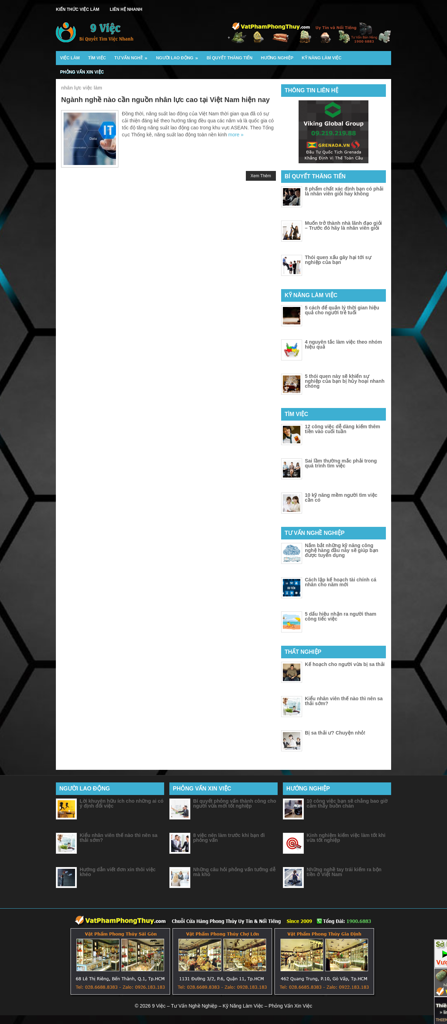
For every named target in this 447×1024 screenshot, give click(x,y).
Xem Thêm (261, 175)
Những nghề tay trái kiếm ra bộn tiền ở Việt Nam (344, 872)
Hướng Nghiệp (277, 58)
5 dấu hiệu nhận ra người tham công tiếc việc (340, 616)
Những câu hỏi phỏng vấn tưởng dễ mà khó (234, 872)
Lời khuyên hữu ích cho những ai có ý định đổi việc (121, 803)
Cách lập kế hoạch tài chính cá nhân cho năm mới (340, 582)
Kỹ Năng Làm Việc (322, 58)
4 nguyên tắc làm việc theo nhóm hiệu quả (343, 344)
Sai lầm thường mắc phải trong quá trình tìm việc (341, 463)
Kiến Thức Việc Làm (77, 9)
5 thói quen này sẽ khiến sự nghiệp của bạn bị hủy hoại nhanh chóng (344, 381)
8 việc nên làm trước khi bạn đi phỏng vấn (229, 837)
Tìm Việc (97, 58)
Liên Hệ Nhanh (126, 9)
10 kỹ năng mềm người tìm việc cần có (341, 497)
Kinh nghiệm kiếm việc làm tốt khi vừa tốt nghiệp (346, 837)
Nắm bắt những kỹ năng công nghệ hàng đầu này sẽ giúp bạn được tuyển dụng (341, 550)
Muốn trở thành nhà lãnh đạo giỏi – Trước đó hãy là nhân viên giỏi (343, 225)
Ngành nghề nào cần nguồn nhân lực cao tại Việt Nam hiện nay (165, 99)
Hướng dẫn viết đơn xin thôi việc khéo (117, 872)
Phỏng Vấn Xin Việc (82, 72)
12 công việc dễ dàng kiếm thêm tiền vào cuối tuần (342, 429)
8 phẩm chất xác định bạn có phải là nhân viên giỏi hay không (344, 191)
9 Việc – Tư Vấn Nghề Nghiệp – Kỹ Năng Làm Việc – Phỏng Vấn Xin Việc (232, 1006)
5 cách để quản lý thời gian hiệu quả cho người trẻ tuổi (342, 310)
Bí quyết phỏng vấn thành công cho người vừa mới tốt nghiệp (234, 803)
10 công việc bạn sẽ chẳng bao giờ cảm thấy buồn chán (347, 803)
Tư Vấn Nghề (133, 56)
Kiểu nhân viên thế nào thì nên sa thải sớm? (344, 701)
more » (236, 134)
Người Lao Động (179, 56)
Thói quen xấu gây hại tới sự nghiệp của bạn (338, 260)
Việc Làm (70, 58)
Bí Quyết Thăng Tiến (229, 58)
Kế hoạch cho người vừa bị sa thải (344, 664)
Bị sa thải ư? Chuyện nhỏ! (335, 733)
